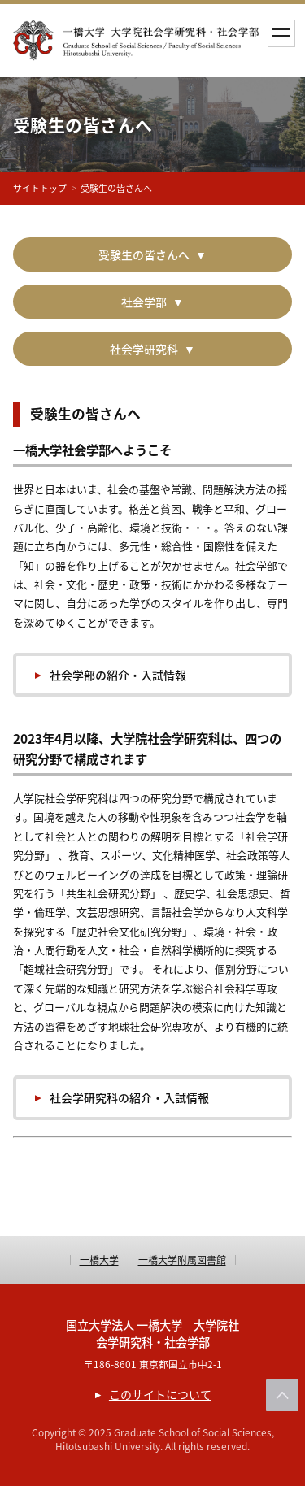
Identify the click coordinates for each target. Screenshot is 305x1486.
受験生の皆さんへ (116, 188)
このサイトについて (160, 1394)
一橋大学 (99, 1260)
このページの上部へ (282, 1395)
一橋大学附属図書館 (182, 1260)
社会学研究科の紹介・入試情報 (129, 1097)
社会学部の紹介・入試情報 (118, 675)
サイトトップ (40, 188)
